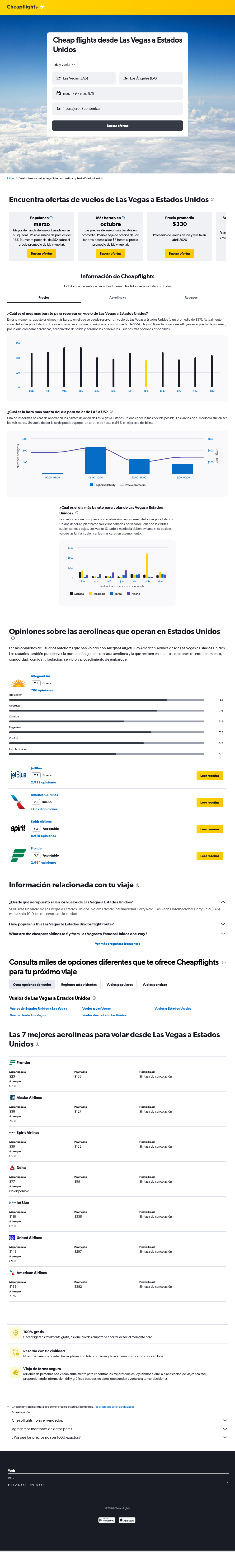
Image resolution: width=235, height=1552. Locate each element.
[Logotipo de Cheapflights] (22, 7)
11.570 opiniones (44, 805)
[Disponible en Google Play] (106, 1516)
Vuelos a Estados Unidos (173, 1005)
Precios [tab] (43, 294)
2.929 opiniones (43, 778)
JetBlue (36, 764)
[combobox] (65, 64)
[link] (41, 249)
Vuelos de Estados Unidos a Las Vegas (38, 1005)
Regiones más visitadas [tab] (79, 981)
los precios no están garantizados (114, 1403)
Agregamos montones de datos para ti (120, 1425)
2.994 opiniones (43, 859)
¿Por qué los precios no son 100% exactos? (120, 1434)
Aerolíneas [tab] (117, 294)
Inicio (10, 174)
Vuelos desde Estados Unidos (104, 1011)
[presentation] (213, 196)
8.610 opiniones (43, 832)
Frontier (37, 844)
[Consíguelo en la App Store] (127, 1516)
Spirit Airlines (41, 818)
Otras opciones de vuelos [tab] (32, 981)
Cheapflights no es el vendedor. (120, 1416)
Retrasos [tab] (191, 294)
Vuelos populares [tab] (120, 981)
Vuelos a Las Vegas (96, 1005)
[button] (82, 92)
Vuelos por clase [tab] (155, 981)
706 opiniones (42, 686)
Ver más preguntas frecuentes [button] (117, 940)
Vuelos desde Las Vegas (28, 1011)
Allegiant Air (40, 672)
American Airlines (44, 791)
